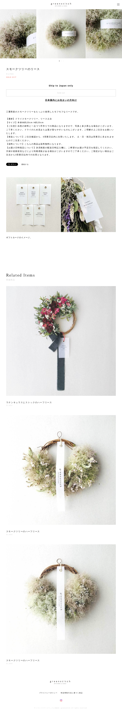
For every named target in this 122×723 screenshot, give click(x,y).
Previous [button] (4, 33)
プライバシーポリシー (48, 693)
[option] (61, 33)
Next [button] (117, 33)
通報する (25, 164)
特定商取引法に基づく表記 (72, 693)
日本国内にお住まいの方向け (61, 100)
